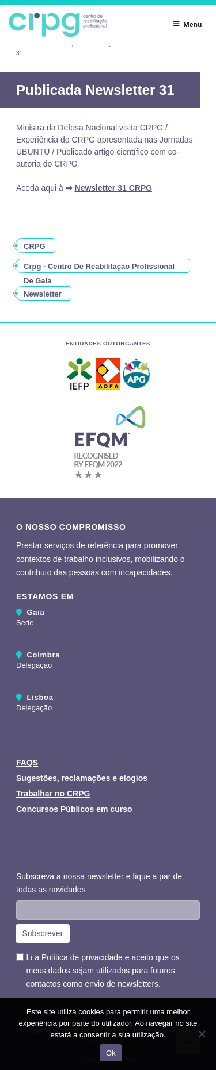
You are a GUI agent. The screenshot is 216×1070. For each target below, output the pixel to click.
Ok (111, 1053)
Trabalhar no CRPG (53, 793)
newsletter (43, 294)
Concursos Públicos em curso (74, 809)
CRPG (35, 246)
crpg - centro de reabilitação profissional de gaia (99, 267)
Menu (187, 24)
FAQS (27, 762)
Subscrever (42, 933)
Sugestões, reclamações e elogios (81, 778)
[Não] (201, 1034)
